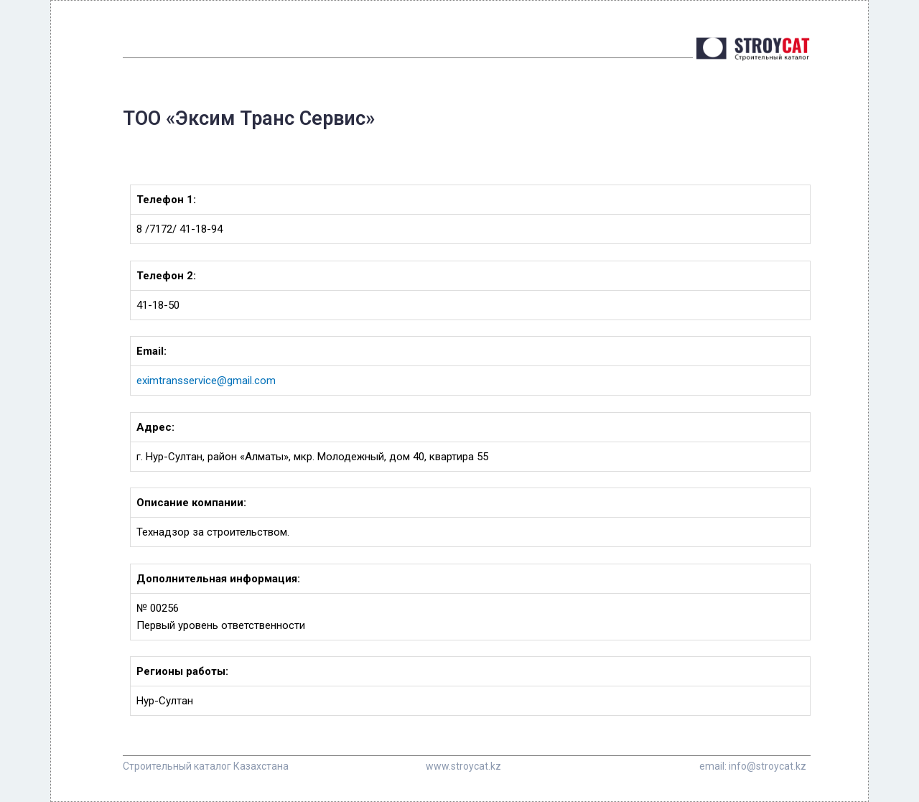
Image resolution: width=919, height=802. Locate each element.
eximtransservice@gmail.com (206, 380)
